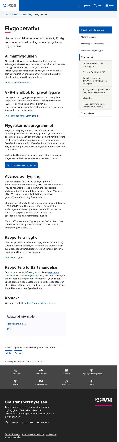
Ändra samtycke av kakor (33, 434)
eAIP (9, 329)
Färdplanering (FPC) (17, 324)
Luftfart (6, 14)
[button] (84, 5)
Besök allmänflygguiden (17, 82)
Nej (18, 353)
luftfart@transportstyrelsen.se (40, 303)
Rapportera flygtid (14, 257)
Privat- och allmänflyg (22, 14)
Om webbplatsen (12, 434)
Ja (8, 353)
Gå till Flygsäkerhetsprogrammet (21, 165)
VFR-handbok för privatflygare (20, 116)
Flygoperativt (41, 14)
